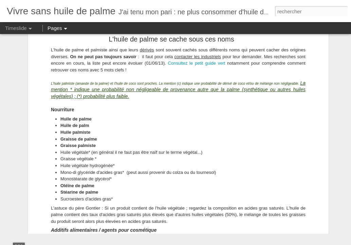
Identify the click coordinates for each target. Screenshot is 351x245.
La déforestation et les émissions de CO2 (285, 205)
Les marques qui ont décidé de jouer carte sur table (296, 193)
